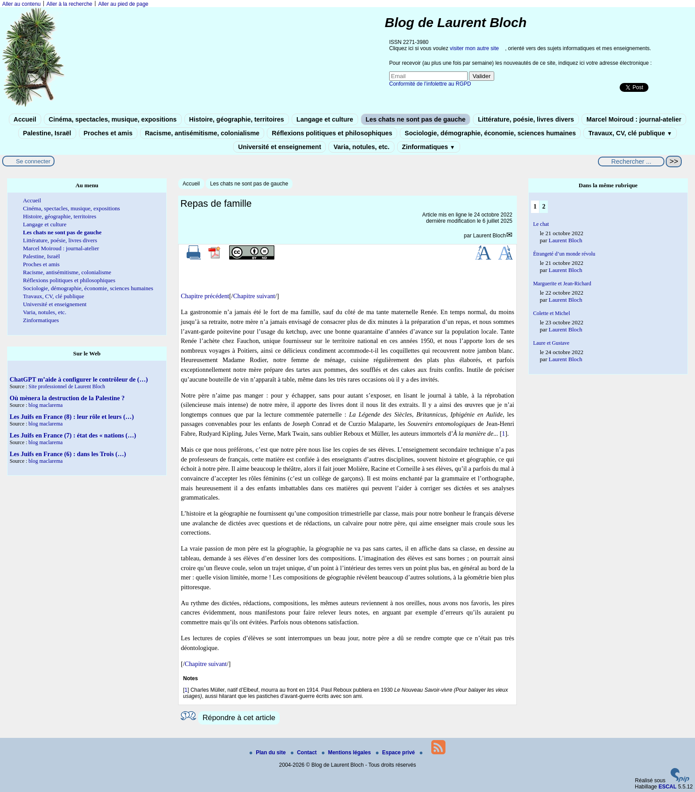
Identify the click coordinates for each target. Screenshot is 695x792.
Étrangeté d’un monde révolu (564, 254)
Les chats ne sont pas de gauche (416, 119)
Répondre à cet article (239, 717)
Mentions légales (347, 752)
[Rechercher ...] (631, 161)
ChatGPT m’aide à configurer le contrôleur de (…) (79, 379)
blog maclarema (45, 405)
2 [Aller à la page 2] (543, 206)
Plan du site (268, 752)
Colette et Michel (551, 313)
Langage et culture (325, 119)
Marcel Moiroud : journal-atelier (633, 119)
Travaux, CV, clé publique (630, 133)
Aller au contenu (21, 4)
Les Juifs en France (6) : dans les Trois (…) (68, 453)
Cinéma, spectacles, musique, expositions (113, 119)
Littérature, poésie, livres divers (526, 119)
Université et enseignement (279, 146)
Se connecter (33, 161)
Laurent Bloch (489, 235)
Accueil (25, 119)
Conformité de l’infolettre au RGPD (430, 84)
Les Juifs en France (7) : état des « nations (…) (73, 435)
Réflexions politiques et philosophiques (332, 133)
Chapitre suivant (254, 295)
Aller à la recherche (69, 4)
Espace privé (396, 752)
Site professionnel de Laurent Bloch (66, 386)
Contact (304, 752)
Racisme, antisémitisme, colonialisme (202, 133)
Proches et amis (108, 133)
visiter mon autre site (474, 48)
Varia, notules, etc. (361, 146)
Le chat (541, 224)
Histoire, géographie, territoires (236, 119)
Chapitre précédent (205, 295)
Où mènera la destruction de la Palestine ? (67, 398)
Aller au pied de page (123, 4)
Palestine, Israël (47, 133)
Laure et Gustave (551, 343)
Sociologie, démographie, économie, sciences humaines (490, 133)
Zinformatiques (428, 146)
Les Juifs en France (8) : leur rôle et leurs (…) (72, 416)
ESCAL (668, 787)
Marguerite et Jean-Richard (562, 283)
